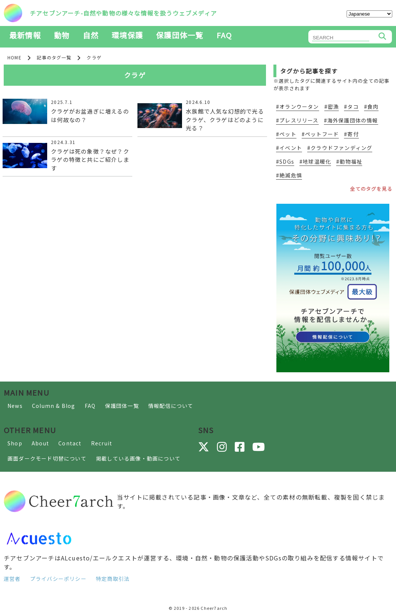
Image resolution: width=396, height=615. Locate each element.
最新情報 (25, 35)
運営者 (12, 578)
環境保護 (127, 35)
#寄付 (351, 134)
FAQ (224, 35)
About (40, 443)
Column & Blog (53, 405)
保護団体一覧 (179, 35)
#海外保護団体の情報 (351, 120)
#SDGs (285, 161)
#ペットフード (320, 134)
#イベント (289, 147)
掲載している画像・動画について (138, 458)
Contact (69, 443)
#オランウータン (297, 106)
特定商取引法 (113, 578)
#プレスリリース (297, 120)
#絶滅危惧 (289, 175)
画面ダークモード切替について (47, 458)
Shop (14, 443)
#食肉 (371, 106)
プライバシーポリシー (58, 578)
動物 (61, 35)
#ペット (286, 134)
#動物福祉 (349, 161)
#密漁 (331, 106)
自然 (90, 35)
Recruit (101, 443)
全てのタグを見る (371, 188)
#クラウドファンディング (339, 147)
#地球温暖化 (315, 161)
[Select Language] (369, 13)
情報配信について (171, 405)
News (15, 405)
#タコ (351, 106)
